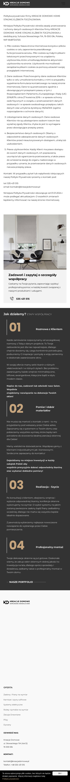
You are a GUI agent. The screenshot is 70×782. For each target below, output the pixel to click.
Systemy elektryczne (13, 704)
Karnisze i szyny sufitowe (15, 700)
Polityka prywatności (10, 779)
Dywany (7, 725)
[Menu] (63, 3)
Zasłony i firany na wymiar (15, 694)
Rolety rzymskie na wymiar (16, 710)
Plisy (6, 720)
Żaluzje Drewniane (12, 715)
